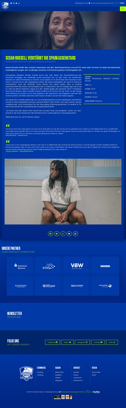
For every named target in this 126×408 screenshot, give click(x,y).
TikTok (112, 342)
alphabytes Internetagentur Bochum (103, 3)
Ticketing (40, 375)
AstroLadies (96, 372)
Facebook (52, 342)
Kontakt (76, 372)
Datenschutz (78, 380)
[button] (7, 191)
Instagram (82, 342)
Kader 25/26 (59, 372)
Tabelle (57, 378)
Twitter (67, 342)
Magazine (58, 380)
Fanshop (40, 372)
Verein (94, 375)
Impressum (77, 378)
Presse (76, 375)
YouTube (98, 342)
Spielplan (58, 375)
